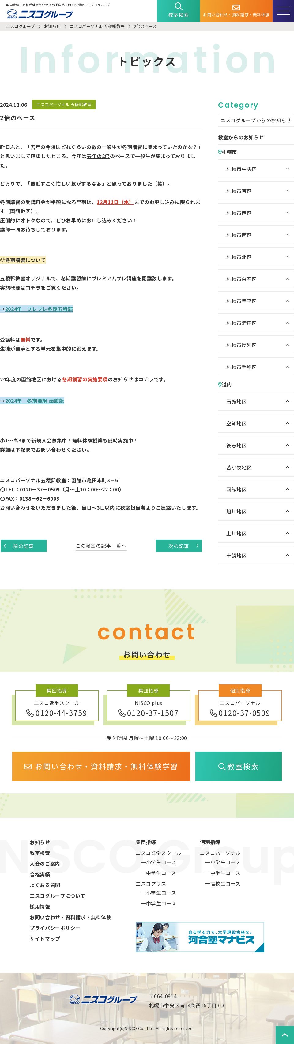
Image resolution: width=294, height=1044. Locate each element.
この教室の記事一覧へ (101, 545)
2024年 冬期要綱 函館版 (34, 400)
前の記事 (19, 546)
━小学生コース (158, 862)
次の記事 (183, 546)
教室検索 (178, 10)
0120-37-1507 (148, 712)
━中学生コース (158, 872)
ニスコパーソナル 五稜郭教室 (97, 26)
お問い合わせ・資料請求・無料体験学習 (101, 766)
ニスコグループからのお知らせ (256, 120)
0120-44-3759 (56, 712)
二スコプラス (151, 883)
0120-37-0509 (240, 712)
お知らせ (52, 26)
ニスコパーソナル (220, 853)
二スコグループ (20, 26)
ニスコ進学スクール (159, 853)
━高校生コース (222, 883)
